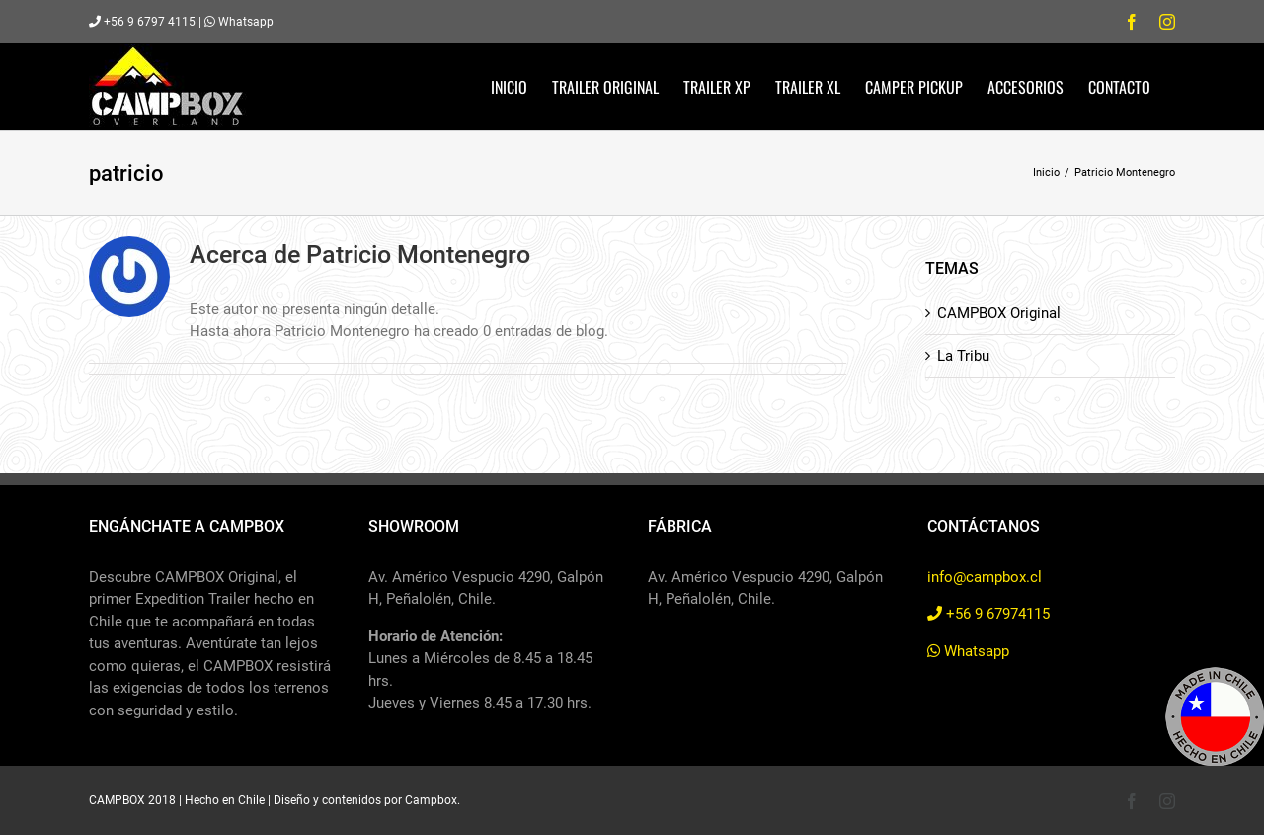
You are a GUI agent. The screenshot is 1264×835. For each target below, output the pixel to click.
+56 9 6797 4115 (142, 22)
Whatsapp (239, 22)
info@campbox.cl (984, 577)
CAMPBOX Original (999, 313)
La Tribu (963, 356)
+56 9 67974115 (988, 614)
